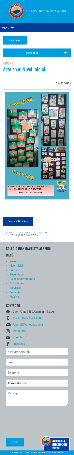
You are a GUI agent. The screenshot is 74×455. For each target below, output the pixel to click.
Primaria (14, 270)
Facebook (19, 343)
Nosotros (15, 261)
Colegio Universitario (22, 278)
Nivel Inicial (25, 232)
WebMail (14, 296)
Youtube (18, 337)
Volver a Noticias (18, 221)
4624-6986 (35, 318)
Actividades (16, 283)
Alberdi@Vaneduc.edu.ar (28, 324)
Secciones (32, 52)
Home (9, 232)
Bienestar (15, 292)
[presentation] (22, 423)
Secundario (16, 274)
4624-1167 (19, 318)
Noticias (42, 232)
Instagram (19, 330)
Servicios (15, 287)
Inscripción (14, 40)
